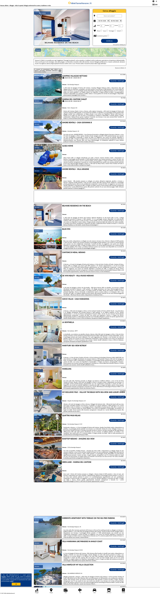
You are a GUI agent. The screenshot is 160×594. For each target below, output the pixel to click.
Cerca (109, 41)
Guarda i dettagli (117, 81)
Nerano (37, 78)
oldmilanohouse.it (80, 3)
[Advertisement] (80, 499)
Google (4, 576)
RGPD (11, 581)
